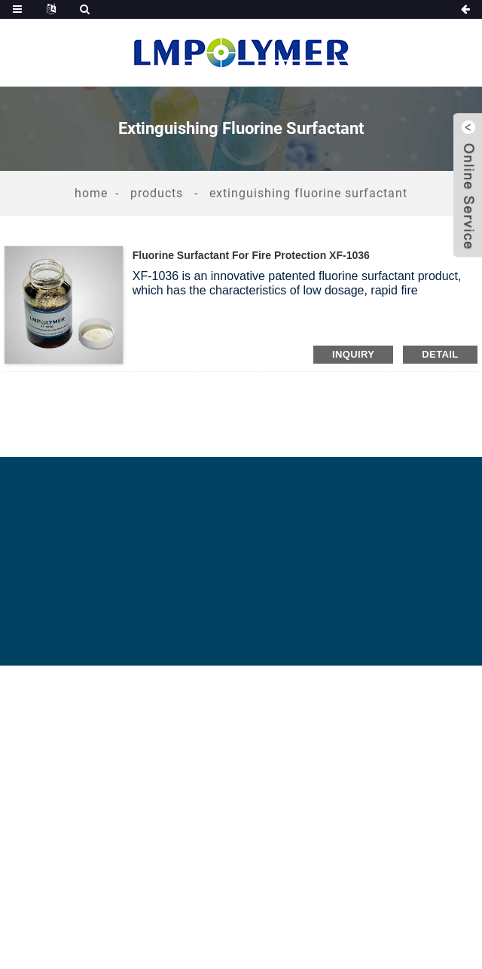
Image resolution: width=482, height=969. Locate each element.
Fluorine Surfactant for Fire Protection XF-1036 (251, 255)
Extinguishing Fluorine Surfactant (308, 193)
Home (91, 193)
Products (156, 193)
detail (440, 354)
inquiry (353, 354)
